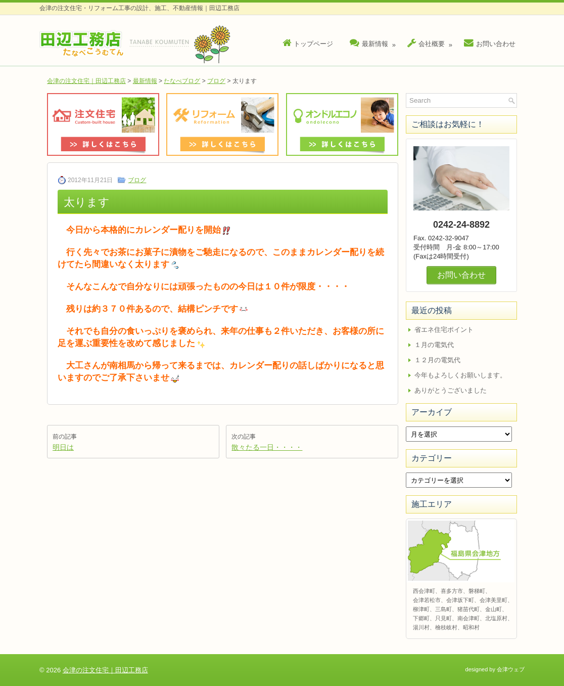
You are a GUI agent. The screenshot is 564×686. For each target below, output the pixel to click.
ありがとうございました (450, 390)
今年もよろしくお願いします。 (460, 375)
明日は (63, 447)
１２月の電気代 (437, 360)
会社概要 (431, 41)
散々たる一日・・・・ (266, 447)
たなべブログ (182, 80)
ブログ (216, 80)
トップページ (308, 43)
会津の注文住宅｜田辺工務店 (86, 80)
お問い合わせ (489, 43)
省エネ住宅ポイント (444, 329)
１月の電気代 (434, 345)
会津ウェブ (511, 669)
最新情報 (374, 41)
